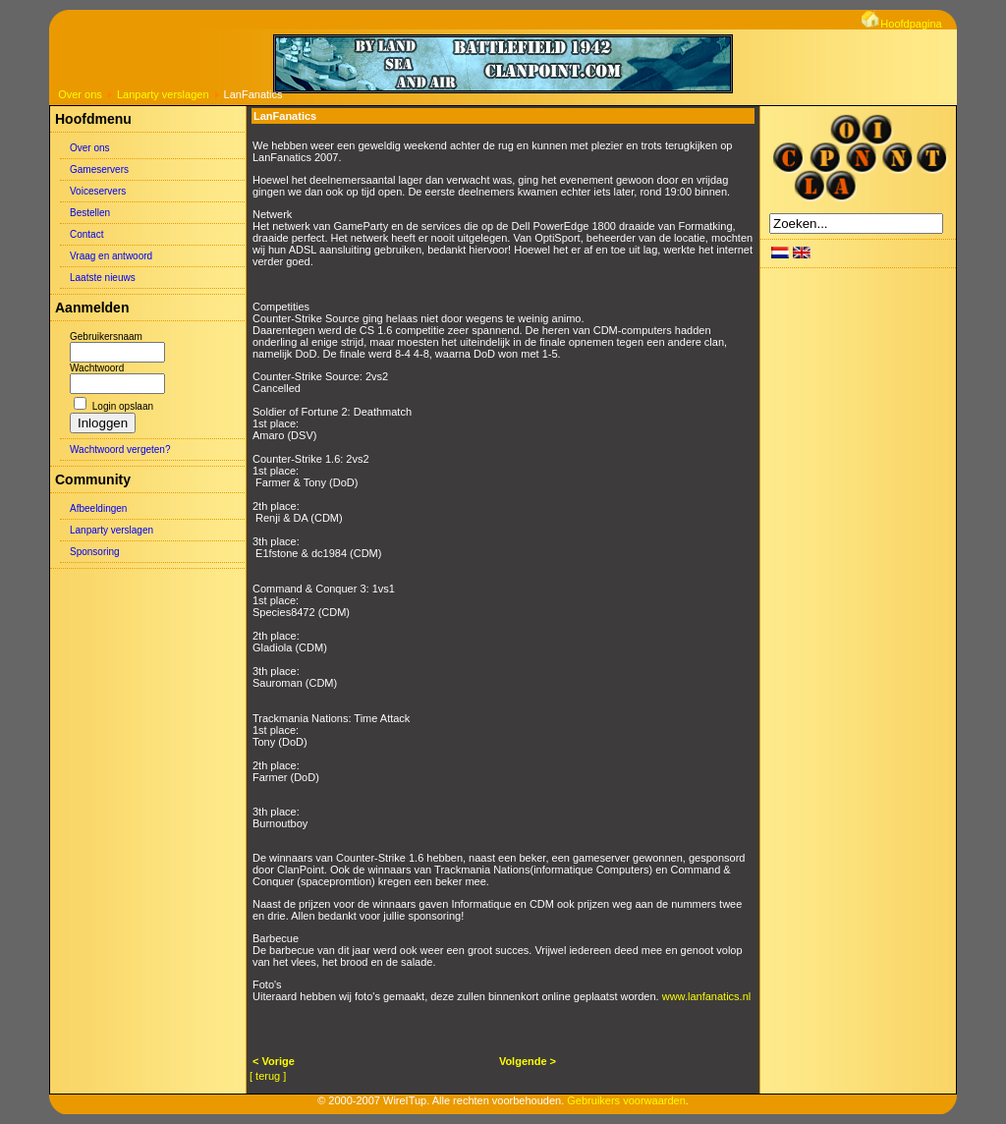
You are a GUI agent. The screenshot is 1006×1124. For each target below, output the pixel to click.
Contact (86, 234)
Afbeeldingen (98, 508)
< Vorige (273, 1061)
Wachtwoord (97, 368)
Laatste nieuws (103, 277)
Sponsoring (95, 551)
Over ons (80, 94)
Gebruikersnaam (106, 336)
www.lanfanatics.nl (707, 996)
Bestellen (90, 212)
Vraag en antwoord (111, 256)
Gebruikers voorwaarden (626, 1100)
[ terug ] (268, 1076)
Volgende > (527, 1061)
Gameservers (99, 169)
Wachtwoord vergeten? (120, 449)
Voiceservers (98, 191)
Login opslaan (122, 406)
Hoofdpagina (901, 23)
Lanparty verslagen (163, 94)
